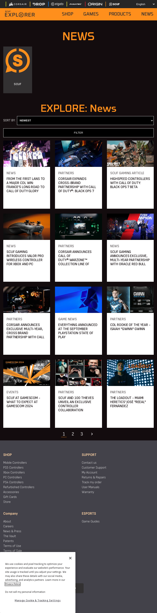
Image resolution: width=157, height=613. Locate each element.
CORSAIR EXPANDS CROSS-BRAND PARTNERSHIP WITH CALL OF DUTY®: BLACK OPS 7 (77, 185)
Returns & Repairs (94, 477)
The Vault (9, 536)
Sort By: (9, 120)
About (7, 521)
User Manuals (90, 487)
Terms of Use (12, 546)
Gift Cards (10, 497)
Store (7, 502)
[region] (37, 582)
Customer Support (94, 468)
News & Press (12, 531)
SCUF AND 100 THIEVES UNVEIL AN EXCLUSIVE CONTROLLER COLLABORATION (76, 404)
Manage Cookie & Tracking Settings (38, 600)
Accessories (11, 492)
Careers (8, 526)
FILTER (78, 132)
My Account (89, 472)
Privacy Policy (12, 584)
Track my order (92, 482)
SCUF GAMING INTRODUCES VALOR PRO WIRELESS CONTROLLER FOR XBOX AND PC (25, 258)
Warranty (88, 492)
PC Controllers (12, 477)
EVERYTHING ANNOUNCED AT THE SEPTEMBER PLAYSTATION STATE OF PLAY (78, 331)
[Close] (70, 558)
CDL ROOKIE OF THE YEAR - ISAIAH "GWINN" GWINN (130, 327)
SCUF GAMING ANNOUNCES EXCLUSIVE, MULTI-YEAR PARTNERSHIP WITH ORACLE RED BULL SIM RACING (130, 260)
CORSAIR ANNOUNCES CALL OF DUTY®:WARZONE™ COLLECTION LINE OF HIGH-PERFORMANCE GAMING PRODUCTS (75, 262)
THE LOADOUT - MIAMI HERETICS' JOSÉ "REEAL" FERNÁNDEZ (128, 402)
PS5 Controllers (13, 468)
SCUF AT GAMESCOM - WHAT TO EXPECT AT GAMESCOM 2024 (23, 402)
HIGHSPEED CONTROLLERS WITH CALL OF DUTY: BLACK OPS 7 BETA (130, 183)
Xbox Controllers (14, 472)
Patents (8, 541)
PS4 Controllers (13, 482)
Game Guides (91, 521)
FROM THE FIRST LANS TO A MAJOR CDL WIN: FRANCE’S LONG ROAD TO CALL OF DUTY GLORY (26, 185)
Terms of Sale (12, 551)
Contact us (89, 463)
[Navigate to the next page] (92, 434)
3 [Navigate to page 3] (82, 434)
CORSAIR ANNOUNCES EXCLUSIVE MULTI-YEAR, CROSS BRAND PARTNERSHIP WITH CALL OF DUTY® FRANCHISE (25, 333)
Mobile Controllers (15, 463)
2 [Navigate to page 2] (73, 434)
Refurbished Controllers (18, 487)
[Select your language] (142, 4)
